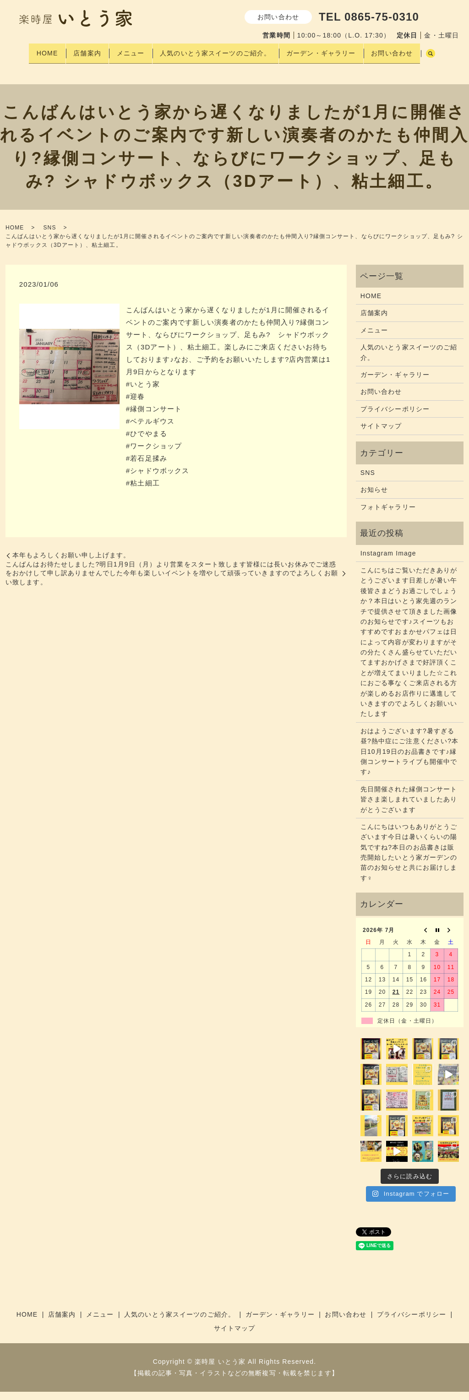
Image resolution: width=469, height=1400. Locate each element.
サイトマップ (381, 433)
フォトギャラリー (388, 514)
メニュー (131, 50)
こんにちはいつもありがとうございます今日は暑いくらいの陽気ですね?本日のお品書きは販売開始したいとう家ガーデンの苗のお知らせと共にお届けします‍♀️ (409, 860)
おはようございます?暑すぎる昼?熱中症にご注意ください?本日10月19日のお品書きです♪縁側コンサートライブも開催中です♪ (409, 759)
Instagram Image (388, 561)
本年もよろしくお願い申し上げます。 (71, 563)
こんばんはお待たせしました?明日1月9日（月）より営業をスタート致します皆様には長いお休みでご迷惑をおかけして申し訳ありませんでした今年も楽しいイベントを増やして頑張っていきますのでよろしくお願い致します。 (171, 581)
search (28, 64)
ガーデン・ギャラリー (330, 50)
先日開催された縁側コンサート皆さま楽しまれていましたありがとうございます (409, 807)
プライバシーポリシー (395, 416)
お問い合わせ (405, 50)
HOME (39, 50)
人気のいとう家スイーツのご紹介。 (220, 50)
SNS (49, 235)
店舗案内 (84, 50)
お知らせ (374, 497)
